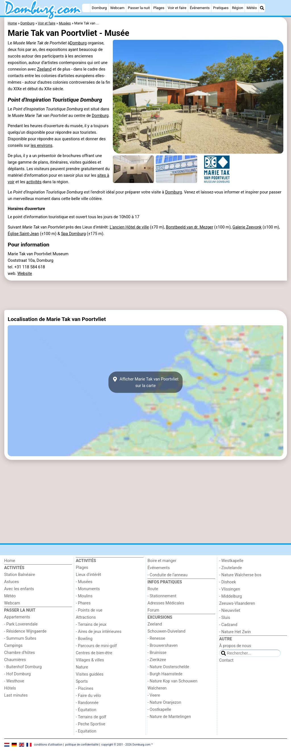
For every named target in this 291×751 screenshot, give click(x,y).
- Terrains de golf (91, 717)
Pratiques (220, 8)
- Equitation (86, 731)
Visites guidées (89, 674)
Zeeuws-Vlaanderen (237, 603)
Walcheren (157, 688)
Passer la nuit (139, 8)
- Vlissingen (229, 589)
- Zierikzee (156, 659)
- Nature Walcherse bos (240, 575)
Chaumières (15, 659)
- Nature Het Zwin (235, 631)
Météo (252, 8)
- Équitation (86, 709)
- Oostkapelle (159, 709)
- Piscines (84, 688)
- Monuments (88, 589)
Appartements (17, 617)
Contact (226, 660)
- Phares (83, 603)
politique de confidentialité (81, 744)
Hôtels (10, 688)
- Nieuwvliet (229, 610)
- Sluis (224, 617)
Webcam (117, 8)
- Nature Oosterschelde (168, 666)
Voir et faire (177, 8)
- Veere (153, 695)
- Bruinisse (157, 652)
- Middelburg (230, 596)
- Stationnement (161, 596)
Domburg (99, 8)
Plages (158, 8)
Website (24, 273)
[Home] (86, 8)
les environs (42, 145)
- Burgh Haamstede (164, 674)
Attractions (86, 617)
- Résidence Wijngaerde (25, 631)
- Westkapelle (231, 560)
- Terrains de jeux (91, 624)
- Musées (84, 581)
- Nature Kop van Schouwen (172, 681)
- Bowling (84, 638)
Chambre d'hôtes (19, 652)
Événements (200, 8)
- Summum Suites (20, 638)
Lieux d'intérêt (88, 574)
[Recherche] (262, 8)
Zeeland (44, 69)
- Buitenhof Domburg (23, 666)
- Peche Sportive (90, 724)
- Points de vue (89, 610)
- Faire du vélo (88, 695)
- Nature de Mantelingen (169, 716)
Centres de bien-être (94, 653)
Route (152, 589)
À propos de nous (235, 645)
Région (237, 8)
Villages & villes (90, 660)
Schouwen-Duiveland (166, 631)
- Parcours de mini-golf (96, 645)
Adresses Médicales (165, 603)
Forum (153, 610)
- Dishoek (227, 582)
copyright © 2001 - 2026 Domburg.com (126, 744)
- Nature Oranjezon (164, 702)
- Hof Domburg (17, 674)
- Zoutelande (230, 567)
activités (33, 182)
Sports (82, 681)
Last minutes (16, 695)
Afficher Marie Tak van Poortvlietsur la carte (145, 382)
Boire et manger (161, 560)
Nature (82, 667)
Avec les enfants (19, 589)
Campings (13, 645)
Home (9, 560)
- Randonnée (87, 702)
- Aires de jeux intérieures (98, 631)
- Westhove (14, 681)
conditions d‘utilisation (48, 744)
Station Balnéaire (19, 574)
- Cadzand (228, 624)
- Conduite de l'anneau (167, 575)
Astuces (11, 581)
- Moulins (84, 596)
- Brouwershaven (162, 645)
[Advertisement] (145, 295)
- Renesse (156, 638)
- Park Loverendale (21, 624)
